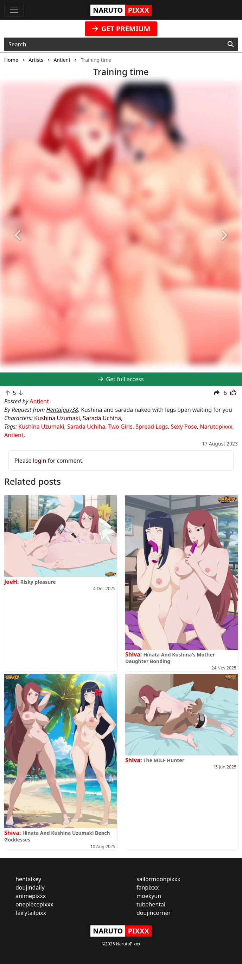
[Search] (230, 44)
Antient (14, 435)
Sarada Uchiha (102, 418)
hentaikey (28, 879)
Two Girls (120, 426)
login (39, 460)
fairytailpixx (30, 913)
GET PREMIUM (121, 28)
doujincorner (153, 913)
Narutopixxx (216, 426)
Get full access (121, 379)
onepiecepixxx (34, 904)
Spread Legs (151, 426)
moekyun (148, 896)
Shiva (132, 654)
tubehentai (150, 904)
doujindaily (30, 887)
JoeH (10, 582)
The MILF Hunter (163, 760)
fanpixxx (147, 887)
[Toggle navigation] (14, 10)
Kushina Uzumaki (57, 418)
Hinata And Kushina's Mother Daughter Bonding (170, 658)
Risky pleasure (38, 582)
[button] (18, 235)
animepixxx (30, 896)
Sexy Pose (184, 426)
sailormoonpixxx (158, 879)
